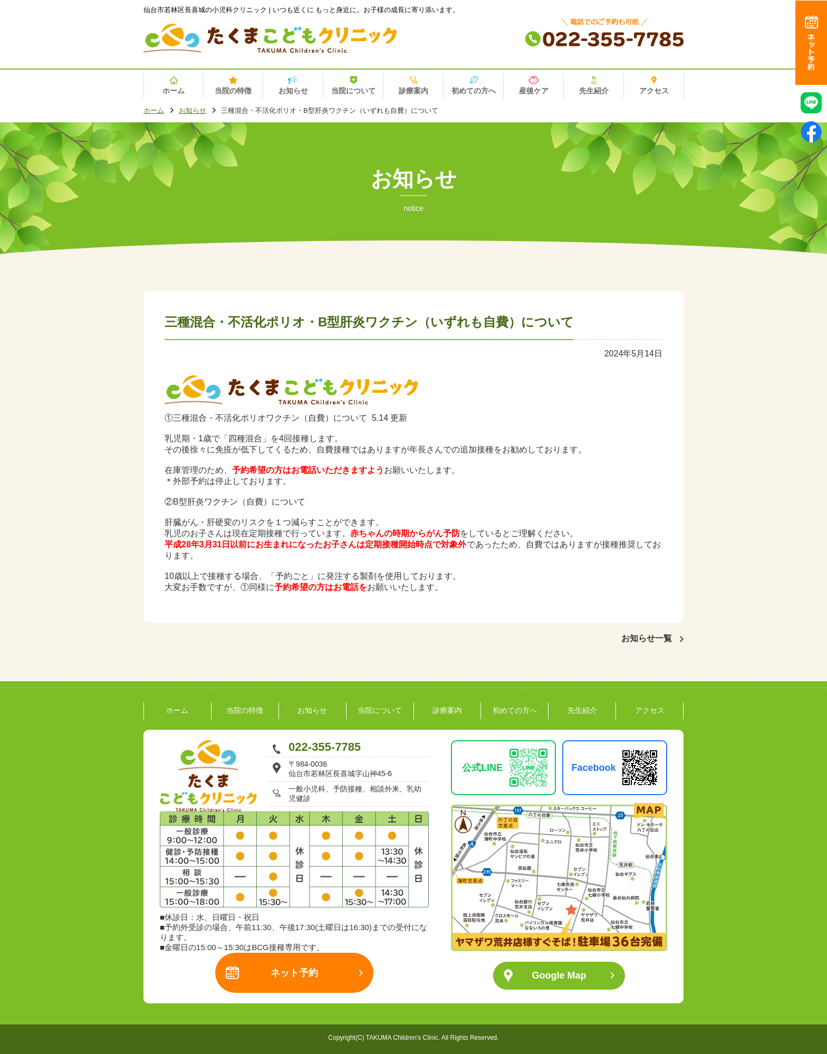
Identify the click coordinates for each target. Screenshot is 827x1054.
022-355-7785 (325, 746)
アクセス (650, 710)
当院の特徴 (244, 710)
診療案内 (447, 710)
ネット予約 (294, 973)
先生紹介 (582, 710)
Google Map (559, 975)
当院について (380, 710)
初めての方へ (515, 710)
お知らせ (192, 111)
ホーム (153, 111)
